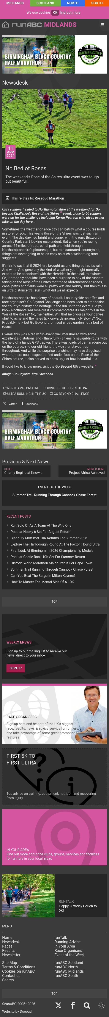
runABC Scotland (69, 963)
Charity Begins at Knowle (26, 471)
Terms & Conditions (18, 967)
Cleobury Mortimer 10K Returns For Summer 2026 (49, 538)
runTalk (61, 937)
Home (7, 937)
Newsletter (11, 955)
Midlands (15, 3)
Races (7, 946)
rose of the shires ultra (65, 388)
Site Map (9, 963)
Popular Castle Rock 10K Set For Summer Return (48, 557)
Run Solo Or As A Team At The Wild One (41, 525)
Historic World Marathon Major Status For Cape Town (51, 563)
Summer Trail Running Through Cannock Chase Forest (52, 569)
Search (8, 980)
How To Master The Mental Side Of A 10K (42, 582)
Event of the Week (70, 955)
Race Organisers (68, 950)
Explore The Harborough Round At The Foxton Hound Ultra (55, 544)
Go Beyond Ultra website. (74, 366)
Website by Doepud (17, 1011)
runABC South (66, 976)
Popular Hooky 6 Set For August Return (40, 532)
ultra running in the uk (24, 394)
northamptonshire (21, 388)
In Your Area (65, 946)
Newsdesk (11, 942)
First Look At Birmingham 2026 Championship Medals (52, 551)
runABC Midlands (69, 971)
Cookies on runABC (18, 971)
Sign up (16, 668)
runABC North (66, 967)
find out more (70, 12)
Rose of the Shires (46, 213)
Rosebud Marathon (49, 198)
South (97, 3)
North (72, 3)
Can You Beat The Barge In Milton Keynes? (43, 576)
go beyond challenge (69, 394)
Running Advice (68, 942)
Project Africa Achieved (83, 471)
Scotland (45, 3)
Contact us (11, 976)
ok (55, 12)
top (54, 601)
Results (8, 950)
